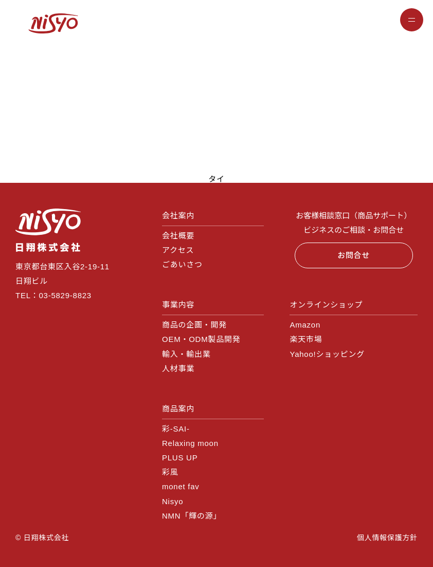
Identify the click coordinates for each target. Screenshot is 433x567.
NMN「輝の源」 (191, 515)
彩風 (170, 472)
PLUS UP (179, 457)
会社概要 (178, 235)
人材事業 (178, 368)
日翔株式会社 (48, 230)
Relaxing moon (190, 443)
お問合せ (353, 255)
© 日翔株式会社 (42, 538)
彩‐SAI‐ (176, 428)
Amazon (305, 324)
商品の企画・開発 (194, 324)
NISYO (53, 23)
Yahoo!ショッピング (327, 354)
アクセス (178, 250)
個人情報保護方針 (387, 538)
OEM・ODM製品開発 (201, 339)
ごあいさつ (182, 264)
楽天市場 (306, 339)
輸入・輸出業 (186, 354)
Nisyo (172, 501)
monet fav (181, 486)
